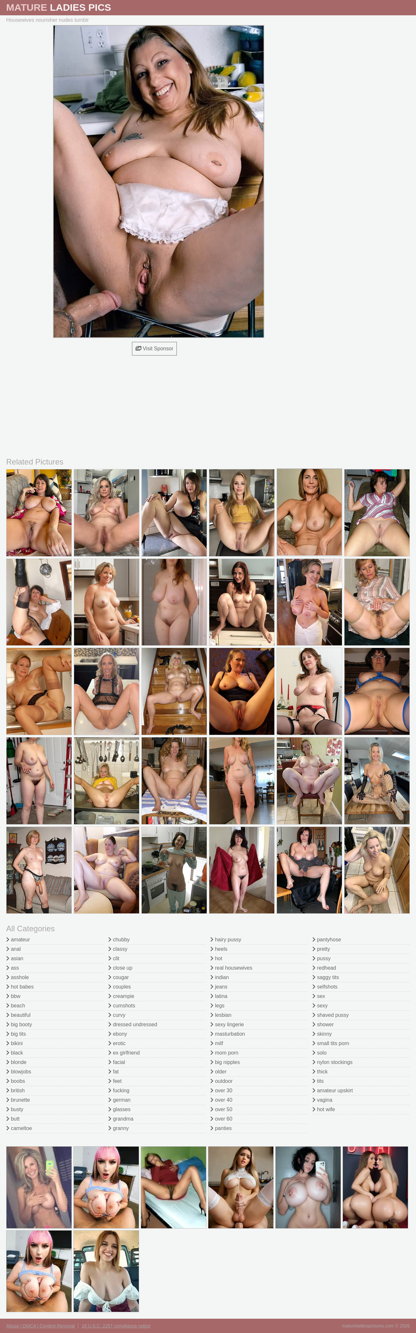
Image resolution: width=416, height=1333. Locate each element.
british (15, 1090)
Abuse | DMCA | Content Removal (40, 1325)
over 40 (221, 1100)
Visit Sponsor (154, 348)
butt (13, 1119)
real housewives (231, 968)
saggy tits (325, 977)
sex (318, 996)
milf (216, 1043)
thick (320, 1071)
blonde (16, 1062)
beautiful (18, 1015)
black (14, 1053)
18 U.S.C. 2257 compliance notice (116, 1325)
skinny (322, 1034)
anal (13, 949)
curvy (116, 1015)
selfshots (325, 987)
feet (115, 1081)
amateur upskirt (332, 1090)
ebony (117, 1034)
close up (120, 968)
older (218, 1071)
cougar (118, 977)
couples (119, 987)
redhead (324, 968)
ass (12, 968)
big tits (16, 1034)
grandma (121, 1119)
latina (219, 996)
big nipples (225, 1062)
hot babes (20, 987)
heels (219, 949)
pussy (321, 958)
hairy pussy (225, 939)
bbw (13, 996)
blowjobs (18, 1071)
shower (323, 1024)
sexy (320, 1005)
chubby (119, 939)
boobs (15, 1081)
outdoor (221, 1081)
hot (216, 958)
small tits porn (330, 1043)
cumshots (121, 1005)
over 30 (221, 1090)
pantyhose (326, 939)
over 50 (221, 1109)
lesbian (220, 1015)
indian (219, 977)
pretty (321, 949)
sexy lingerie (227, 1024)
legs (217, 1005)
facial (116, 1062)
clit (113, 958)
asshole (17, 977)
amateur (18, 939)
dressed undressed (132, 1024)
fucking (118, 1090)
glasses (119, 1109)
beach (15, 1005)
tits (318, 1081)
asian (14, 958)
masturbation (227, 1034)
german (119, 1100)
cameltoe (19, 1128)
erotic (117, 1043)
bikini (14, 1043)
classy (117, 949)
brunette (18, 1100)
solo (319, 1053)
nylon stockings (332, 1062)
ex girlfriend (124, 1053)
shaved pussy (330, 1015)
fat (113, 1071)
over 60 (221, 1119)
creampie (121, 996)
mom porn (224, 1053)
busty (14, 1109)
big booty (19, 1024)
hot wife (323, 1109)
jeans (219, 987)
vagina (322, 1100)
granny (118, 1128)
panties (221, 1128)
